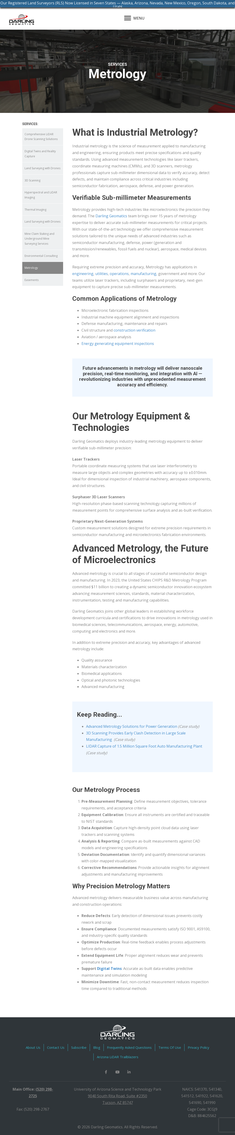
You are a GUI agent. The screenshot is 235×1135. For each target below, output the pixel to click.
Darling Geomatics (111, 215)
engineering (82, 273)
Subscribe (79, 1047)
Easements (32, 280)
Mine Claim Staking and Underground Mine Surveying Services (39, 239)
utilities (101, 273)
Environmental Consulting (41, 256)
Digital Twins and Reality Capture (40, 153)
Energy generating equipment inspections (117, 343)
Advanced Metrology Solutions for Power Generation (131, 726)
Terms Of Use (169, 1047)
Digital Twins (109, 968)
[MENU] (134, 18)
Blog (96, 1047)
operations (119, 273)
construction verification (134, 330)
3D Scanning (32, 180)
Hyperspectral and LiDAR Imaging (41, 194)
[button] (106, 1072)
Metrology (31, 268)
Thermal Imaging (35, 210)
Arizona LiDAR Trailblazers (117, 1057)
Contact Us (55, 1047)
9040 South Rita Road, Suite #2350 (117, 1095)
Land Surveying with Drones (42, 168)
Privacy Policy (198, 1047)
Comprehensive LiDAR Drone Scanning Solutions (41, 136)
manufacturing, (144, 273)
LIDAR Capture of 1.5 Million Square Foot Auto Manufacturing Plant (144, 746)
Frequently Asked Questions (129, 1047)
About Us (33, 1047)
